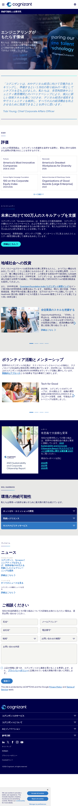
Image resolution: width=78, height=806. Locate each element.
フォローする (5, 580)
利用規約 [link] (5, 751)
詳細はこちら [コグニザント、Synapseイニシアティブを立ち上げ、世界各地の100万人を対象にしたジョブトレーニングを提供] (7, 575)
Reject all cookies (38, 799)
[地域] (19, 638)
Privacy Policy (55, 687)
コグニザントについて (12, 722)
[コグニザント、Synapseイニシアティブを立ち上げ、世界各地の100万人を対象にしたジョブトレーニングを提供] (13, 565)
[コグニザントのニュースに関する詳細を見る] (13, 583)
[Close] (47, 789)
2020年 (44, 468)
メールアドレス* (49, 622)
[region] (25, 797)
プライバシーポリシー (18, 670)
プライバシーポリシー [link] (9, 755)
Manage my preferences (37, 804)
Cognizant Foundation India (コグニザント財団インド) (44, 286)
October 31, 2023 (7, 558)
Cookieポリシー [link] (7, 760)
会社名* (6, 630)
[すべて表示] (38, 194)
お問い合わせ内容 (11, 647)
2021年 (44, 465)
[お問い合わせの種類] (58, 638)
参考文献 (6, 735)
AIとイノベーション (11, 729)
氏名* (5, 622)
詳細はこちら (47, 331)
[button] (3, 4)
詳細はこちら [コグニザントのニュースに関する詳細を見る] (7, 592)
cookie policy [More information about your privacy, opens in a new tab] (20, 801)
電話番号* (46, 630)
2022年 (44, 463)
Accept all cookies (37, 793)
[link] (19, 4)
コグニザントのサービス (13, 716)
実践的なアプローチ (11, 373)
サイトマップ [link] (6, 746)
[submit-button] (7, 681)
